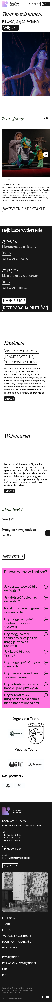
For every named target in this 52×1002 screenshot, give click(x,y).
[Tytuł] (36, 733)
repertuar (14, 300)
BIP (4, 975)
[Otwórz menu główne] (46, 4)
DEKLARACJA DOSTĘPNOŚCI (19, 963)
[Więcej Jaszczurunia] (26, 165)
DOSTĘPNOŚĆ (10, 957)
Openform (17, 998)
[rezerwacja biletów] (25, 308)
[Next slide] (45, 154)
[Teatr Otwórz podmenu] (19, 924)
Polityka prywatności (17, 941)
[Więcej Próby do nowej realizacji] (26, 527)
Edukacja (8, 918)
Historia (7, 929)
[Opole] (16, 733)
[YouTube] (47, 997)
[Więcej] (9, 398)
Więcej (10, 27)
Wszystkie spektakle (24, 209)
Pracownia (9, 947)
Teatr (6, 924)
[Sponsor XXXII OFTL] (7, 785)
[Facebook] (42, 997)
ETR (4, 969)
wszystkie (13, 556)
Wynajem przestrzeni (16, 935)
